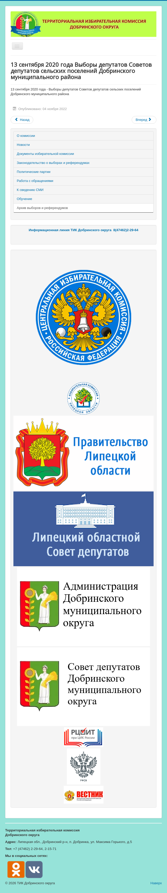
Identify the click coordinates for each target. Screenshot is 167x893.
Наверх (156, 883)
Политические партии (33, 172)
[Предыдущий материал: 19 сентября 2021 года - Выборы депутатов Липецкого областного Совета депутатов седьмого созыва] (22, 120)
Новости (23, 145)
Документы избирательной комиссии (45, 154)
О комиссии (26, 136)
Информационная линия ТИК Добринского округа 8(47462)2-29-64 (83, 230)
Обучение (24, 199)
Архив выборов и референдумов (42, 208)
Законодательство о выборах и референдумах (53, 163)
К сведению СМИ (30, 190)
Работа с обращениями (35, 181)
